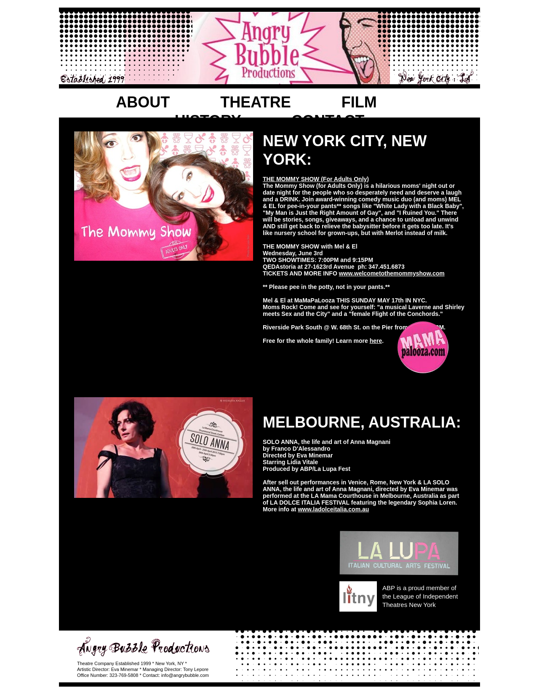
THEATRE (255, 102)
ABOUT (143, 102)
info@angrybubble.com (185, 675)
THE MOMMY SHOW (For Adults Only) (316, 179)
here (376, 340)
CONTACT (327, 120)
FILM (359, 102)
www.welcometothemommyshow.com (392, 273)
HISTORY (208, 120)
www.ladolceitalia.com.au (333, 509)
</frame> (163, 559)
